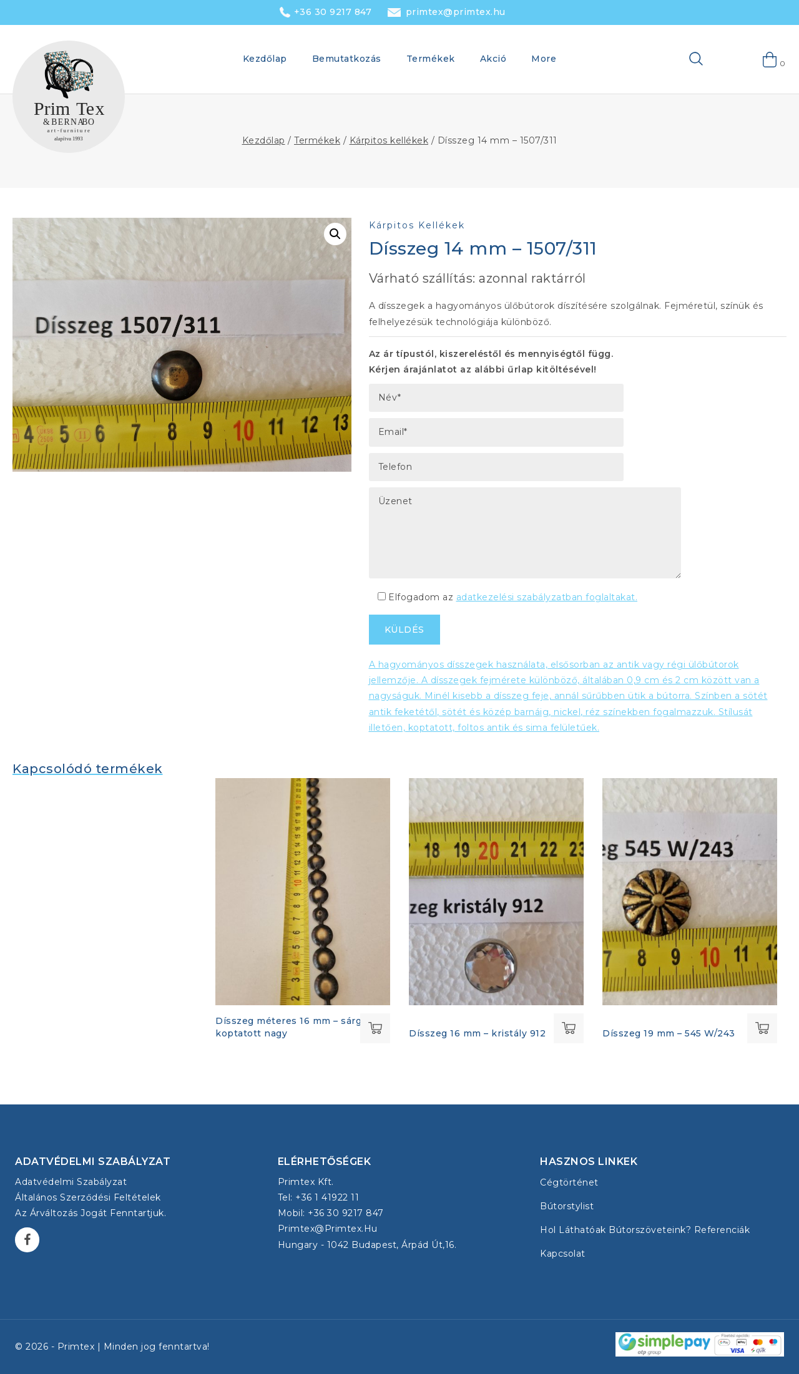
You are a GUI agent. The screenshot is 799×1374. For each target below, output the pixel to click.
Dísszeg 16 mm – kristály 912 (477, 1033)
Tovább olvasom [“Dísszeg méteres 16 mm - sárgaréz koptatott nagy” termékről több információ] (375, 1028)
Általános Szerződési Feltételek (88, 1197)
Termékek (430, 58)
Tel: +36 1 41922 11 (319, 1197)
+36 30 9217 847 (333, 11)
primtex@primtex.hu (456, 11)
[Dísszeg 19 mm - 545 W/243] (689, 891)
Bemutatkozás (346, 58)
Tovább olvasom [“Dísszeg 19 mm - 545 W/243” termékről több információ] (762, 1028)
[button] (335, 234)
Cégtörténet (569, 1182)
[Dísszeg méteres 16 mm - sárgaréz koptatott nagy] (302, 891)
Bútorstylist (567, 1206)
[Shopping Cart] (770, 59)
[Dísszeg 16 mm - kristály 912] (496, 891)
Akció (493, 58)
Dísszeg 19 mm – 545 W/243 (668, 1033)
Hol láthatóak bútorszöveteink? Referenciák (645, 1229)
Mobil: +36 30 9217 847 (331, 1213)
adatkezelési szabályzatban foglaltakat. (547, 597)
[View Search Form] (676, 59)
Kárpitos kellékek (417, 225)
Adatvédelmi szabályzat (71, 1181)
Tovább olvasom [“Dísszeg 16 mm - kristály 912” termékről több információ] (569, 1028)
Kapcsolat (563, 1253)
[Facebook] (27, 1239)
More (543, 58)
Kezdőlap (265, 58)
